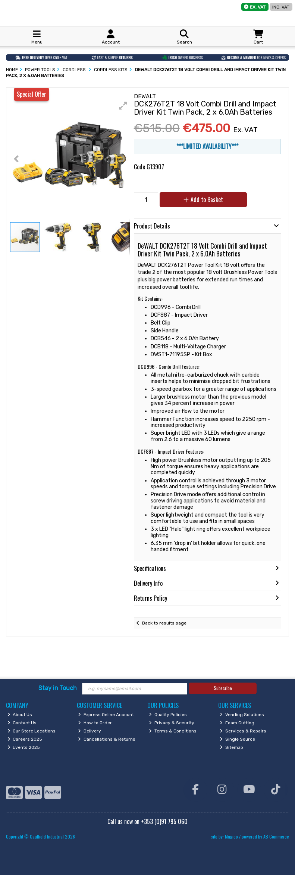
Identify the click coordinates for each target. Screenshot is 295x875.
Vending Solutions (242, 714)
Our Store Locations (31, 731)
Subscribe (223, 688)
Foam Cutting (237, 722)
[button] (123, 106)
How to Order (95, 722)
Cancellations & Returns (106, 739)
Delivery (89, 731)
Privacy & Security (171, 722)
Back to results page (164, 623)
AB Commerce (276, 836)
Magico (231, 836)
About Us (19, 714)
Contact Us (22, 722)
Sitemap (231, 747)
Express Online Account (106, 714)
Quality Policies (168, 714)
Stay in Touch (57, 688)
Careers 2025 (25, 739)
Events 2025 (23, 747)
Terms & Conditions (173, 731)
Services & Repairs (243, 731)
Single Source (237, 739)
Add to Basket (203, 199)
